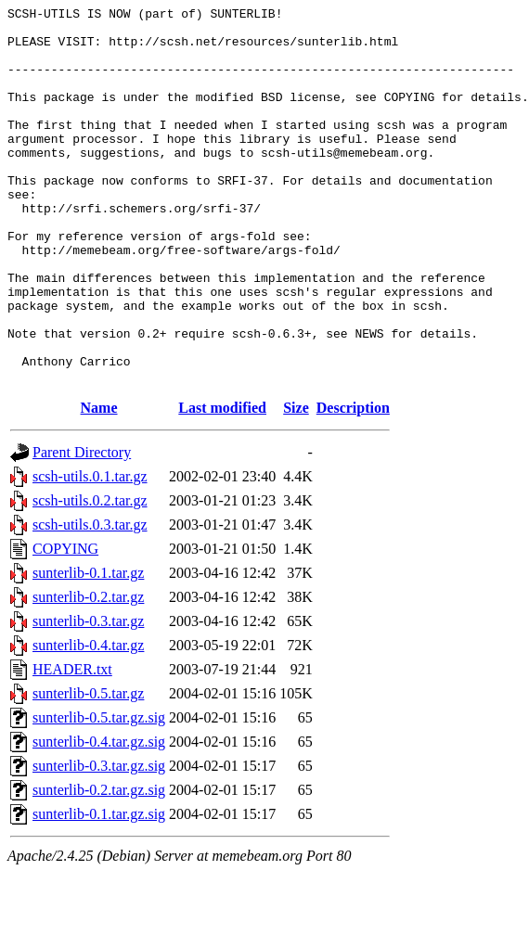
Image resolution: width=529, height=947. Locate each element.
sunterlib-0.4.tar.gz (88, 720)
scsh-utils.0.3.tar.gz (90, 600)
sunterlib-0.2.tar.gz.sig (98, 865)
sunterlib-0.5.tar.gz (88, 768)
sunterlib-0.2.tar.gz (88, 672)
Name (99, 483)
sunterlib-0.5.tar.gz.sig (98, 792)
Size (296, 483)
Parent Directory (81, 527)
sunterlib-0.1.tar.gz (88, 648)
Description (353, 483)
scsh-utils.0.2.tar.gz (90, 575)
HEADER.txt (72, 744)
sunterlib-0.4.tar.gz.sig (98, 817)
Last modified (222, 483)
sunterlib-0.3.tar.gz (88, 696)
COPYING (65, 624)
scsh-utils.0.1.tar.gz (90, 551)
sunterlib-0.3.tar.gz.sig (98, 841)
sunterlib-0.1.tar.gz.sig (98, 889)
